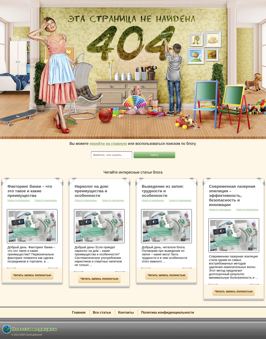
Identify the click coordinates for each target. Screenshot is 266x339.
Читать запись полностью (32, 275)
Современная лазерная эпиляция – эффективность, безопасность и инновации (232, 195)
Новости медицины (46, 200)
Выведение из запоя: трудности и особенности (163, 191)
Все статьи (102, 312)
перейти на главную (108, 144)
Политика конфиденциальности (167, 312)
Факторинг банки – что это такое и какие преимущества (29, 191)
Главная (78, 312)
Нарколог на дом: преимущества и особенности (92, 191)
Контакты (126, 312)
